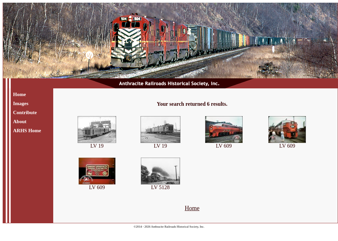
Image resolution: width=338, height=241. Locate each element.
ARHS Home (27, 130)
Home (19, 94)
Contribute (25, 112)
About (19, 121)
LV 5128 (160, 185)
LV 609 (224, 143)
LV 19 (97, 143)
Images (20, 103)
